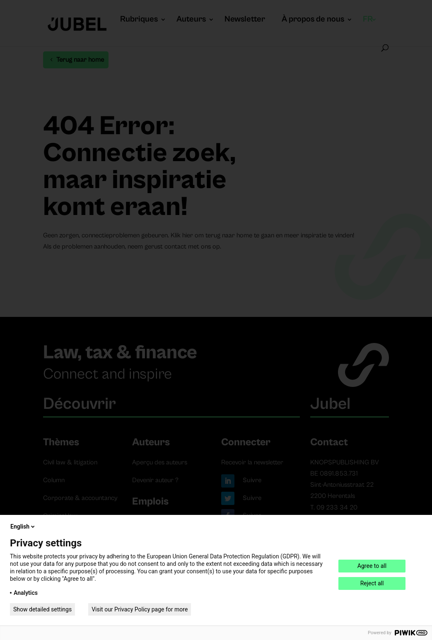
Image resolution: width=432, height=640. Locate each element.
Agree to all (371, 566)
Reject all (372, 583)
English (23, 526)
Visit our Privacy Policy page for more (140, 609)
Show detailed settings (42, 609)
